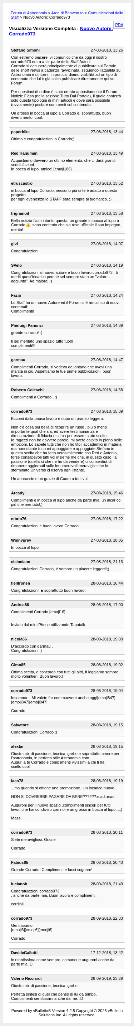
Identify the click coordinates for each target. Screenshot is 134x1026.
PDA (119, 25)
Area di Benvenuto (67, 13)
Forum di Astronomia (29, 13)
